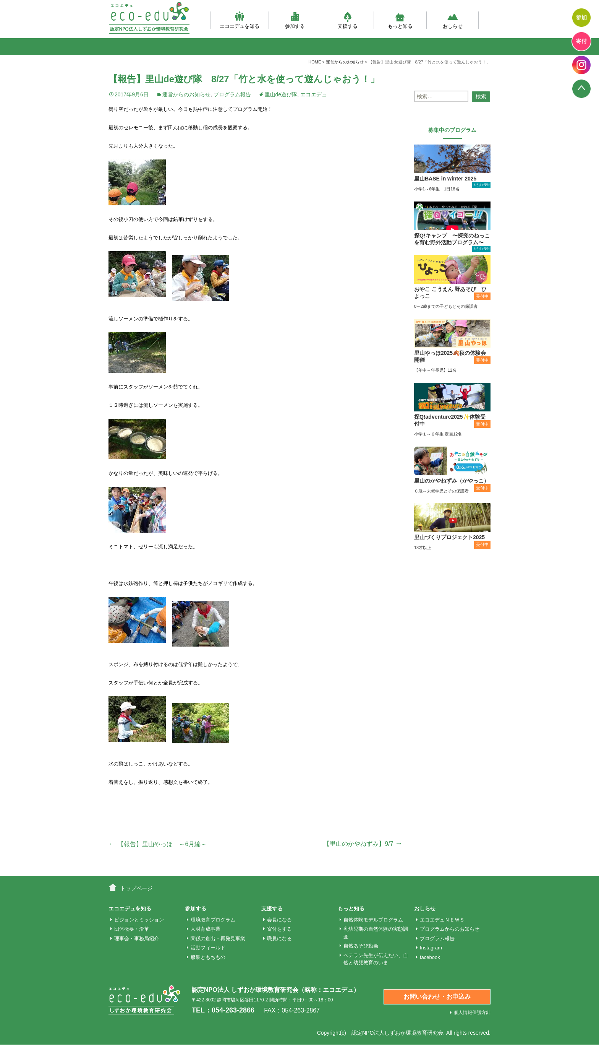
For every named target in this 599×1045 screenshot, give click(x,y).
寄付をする (279, 929)
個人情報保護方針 (472, 1012)
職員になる (279, 938)
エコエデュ (313, 94)
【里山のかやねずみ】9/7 (363, 843)
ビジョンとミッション (139, 920)
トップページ (136, 888)
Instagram (431, 948)
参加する (295, 20)
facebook (430, 957)
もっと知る (400, 20)
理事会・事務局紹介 (136, 938)
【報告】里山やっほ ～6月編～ (157, 844)
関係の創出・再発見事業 (218, 938)
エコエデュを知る (239, 20)
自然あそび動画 (360, 946)
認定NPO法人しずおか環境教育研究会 (397, 1033)
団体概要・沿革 (131, 929)
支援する (348, 20)
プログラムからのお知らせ (449, 929)
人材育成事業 (205, 929)
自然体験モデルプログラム (373, 920)
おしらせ (453, 20)
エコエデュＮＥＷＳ (442, 920)
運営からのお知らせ (186, 94)
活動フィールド (208, 948)
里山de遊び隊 (281, 94)
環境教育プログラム (213, 920)
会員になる (279, 920)
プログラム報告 (232, 94)
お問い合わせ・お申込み (437, 996)
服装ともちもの (208, 957)
